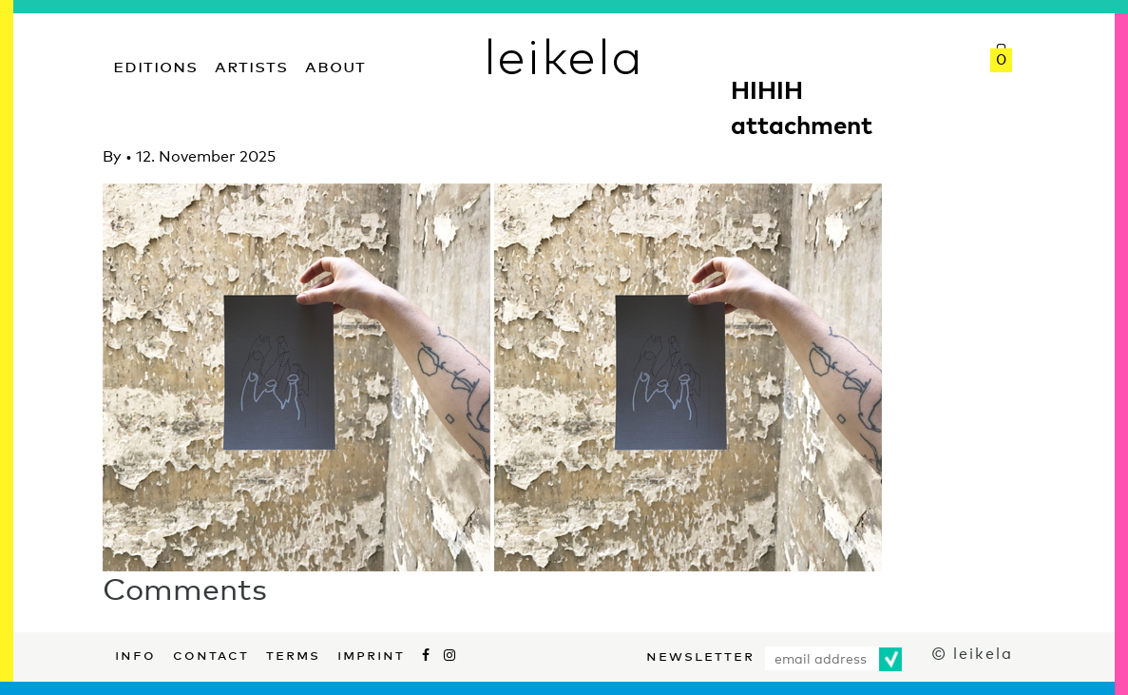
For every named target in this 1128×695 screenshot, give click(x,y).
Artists (251, 64)
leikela (564, 55)
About (335, 64)
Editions (155, 64)
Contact (211, 653)
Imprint (371, 653)
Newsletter (700, 654)
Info (135, 653)
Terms (293, 653)
